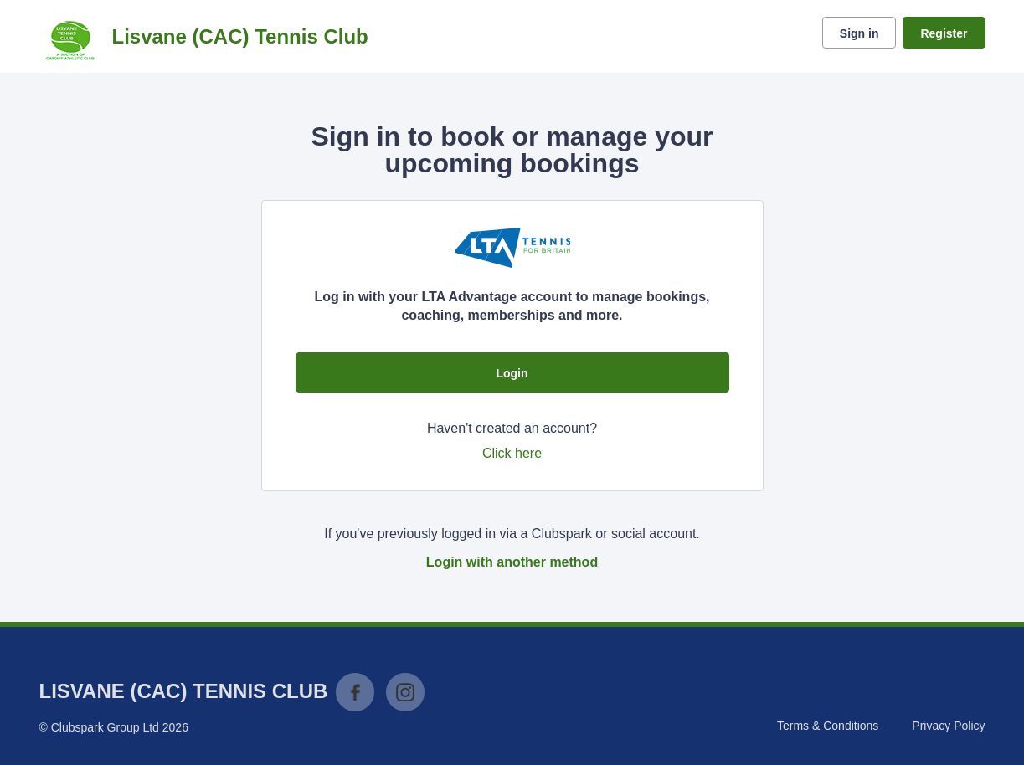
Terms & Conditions (827, 725)
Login (511, 373)
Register (943, 33)
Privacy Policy (948, 725)
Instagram (405, 692)
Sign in (859, 33)
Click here (512, 453)
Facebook (355, 692)
